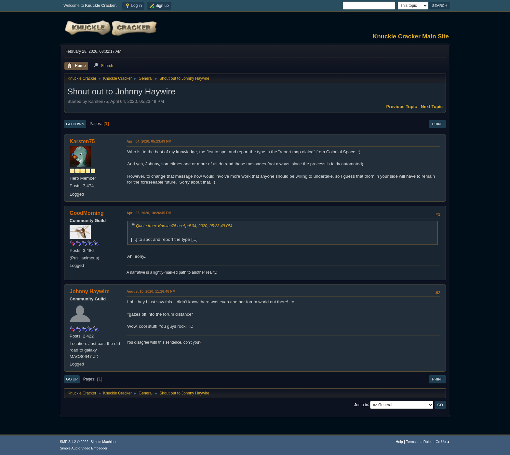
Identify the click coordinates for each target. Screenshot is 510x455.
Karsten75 (82, 141)
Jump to (361, 404)
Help (399, 442)
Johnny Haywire (90, 291)
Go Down (75, 124)
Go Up (72, 379)
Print (437, 124)
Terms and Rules (419, 442)
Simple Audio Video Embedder (83, 448)
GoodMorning (87, 213)
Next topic (432, 106)
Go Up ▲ (443, 442)
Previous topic (401, 106)
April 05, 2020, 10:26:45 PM (149, 213)
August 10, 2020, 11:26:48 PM (151, 291)
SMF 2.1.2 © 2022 (74, 442)
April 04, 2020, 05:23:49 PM (149, 141)
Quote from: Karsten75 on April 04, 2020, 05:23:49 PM (184, 226)
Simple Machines (103, 442)
